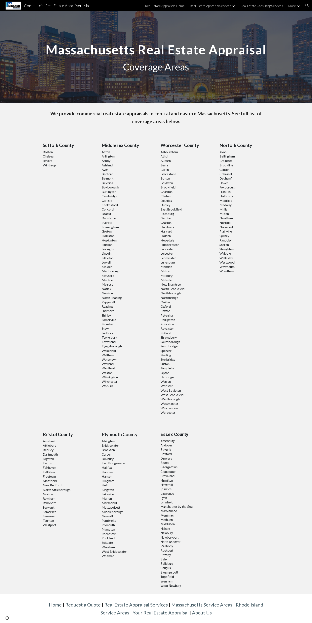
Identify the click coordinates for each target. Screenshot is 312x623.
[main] (156, 57)
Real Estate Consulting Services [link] (261, 6)
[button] (307, 5)
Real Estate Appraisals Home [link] (165, 6)
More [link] (292, 6)
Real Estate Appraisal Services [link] (210, 6)
